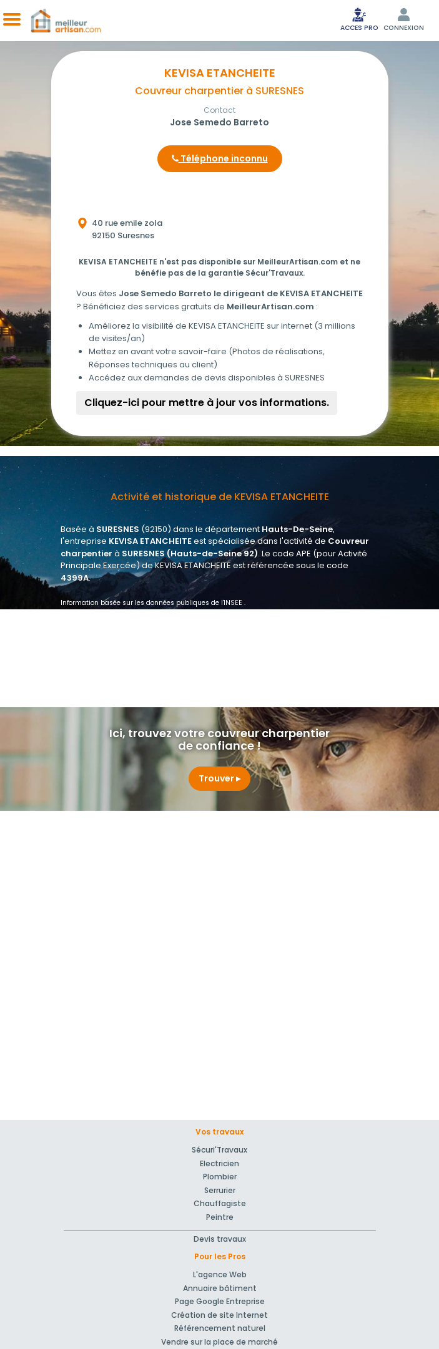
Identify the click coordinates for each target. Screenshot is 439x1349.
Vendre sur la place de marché (219, 1342)
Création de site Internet (219, 1315)
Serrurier (219, 1190)
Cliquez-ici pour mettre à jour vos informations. (206, 402)
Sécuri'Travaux (219, 1149)
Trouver (219, 778)
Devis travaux (220, 1239)
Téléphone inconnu (220, 158)
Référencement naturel (219, 1328)
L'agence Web (220, 1274)
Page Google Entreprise (220, 1301)
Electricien (219, 1163)
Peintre (220, 1217)
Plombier (220, 1176)
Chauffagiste (220, 1203)
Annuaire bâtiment (220, 1288)
